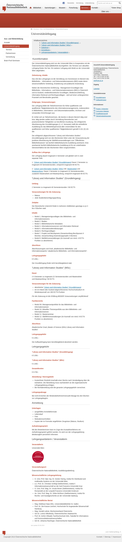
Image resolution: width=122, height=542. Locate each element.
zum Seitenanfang (113, 532)
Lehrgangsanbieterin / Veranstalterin (54, 52)
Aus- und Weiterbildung (47, 29)
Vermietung (79, 3)
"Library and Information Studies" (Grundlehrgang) (60, 43)
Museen (63, 8)
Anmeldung (45, 50)
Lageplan (96, 89)
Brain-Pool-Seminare (12, 61)
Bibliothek (38, 8)
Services (85, 8)
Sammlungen (51, 8)
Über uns (105, 11)
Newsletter (70, 3)
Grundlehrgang (101, 97)
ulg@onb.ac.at (98, 81)
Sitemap (107, 537)
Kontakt (95, 8)
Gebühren (45, 48)
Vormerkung (10, 57)
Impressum (117, 537)
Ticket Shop (116, 8)
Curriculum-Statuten (102, 111)
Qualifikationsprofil (102, 114)
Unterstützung (89, 3)
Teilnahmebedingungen (103, 116)
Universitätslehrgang (11, 46)
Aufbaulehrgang (101, 100)
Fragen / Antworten (102, 109)
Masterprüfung (37, 171)
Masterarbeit (72, 169)
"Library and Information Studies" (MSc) (56, 45)
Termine (9, 50)
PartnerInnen (11, 53)
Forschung (74, 8)
